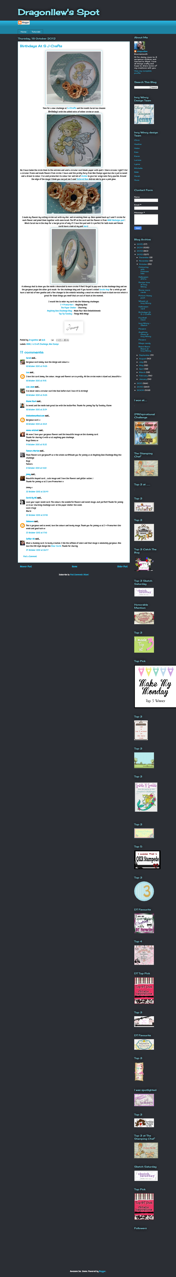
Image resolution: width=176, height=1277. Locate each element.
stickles (84, 176)
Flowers (142, 329)
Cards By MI (31, 497)
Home (23, 32)
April (141, 369)
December (144, 257)
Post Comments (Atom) (79, 574)
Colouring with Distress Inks (144, 270)
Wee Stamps (54, 344)
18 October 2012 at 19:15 (36, 380)
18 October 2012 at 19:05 (36, 366)
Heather (138, 144)
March (142, 372)
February (143, 376)
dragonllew (142, 51)
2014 (140, 247)
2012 (140, 254)
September (144, 355)
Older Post (122, 566)
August (143, 359)
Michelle (138, 168)
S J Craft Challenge (40, 344)
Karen (137, 156)
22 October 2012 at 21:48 (37, 515)
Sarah (28, 358)
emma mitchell (32, 430)
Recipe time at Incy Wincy (144, 284)
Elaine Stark (31, 401)
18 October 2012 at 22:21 (36, 424)
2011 (140, 383)
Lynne (137, 164)
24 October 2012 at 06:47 (37, 550)
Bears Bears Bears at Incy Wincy (145, 348)
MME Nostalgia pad (115, 220)
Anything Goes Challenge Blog (59, 310)
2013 (140, 251)
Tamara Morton (32, 450)
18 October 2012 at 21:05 (36, 395)
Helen (137, 148)
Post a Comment (30, 556)
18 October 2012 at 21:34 (36, 409)
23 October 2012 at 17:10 (36, 532)
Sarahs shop (104, 289)
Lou (27, 372)
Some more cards (144, 291)
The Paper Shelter (68, 307)
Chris (137, 140)
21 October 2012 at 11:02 (36, 468)
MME (28, 344)
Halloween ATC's (143, 278)
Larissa (137, 160)
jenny (28, 474)
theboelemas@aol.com (35, 415)
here (86, 226)
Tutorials (36, 32)
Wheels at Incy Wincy (145, 302)
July (141, 362)
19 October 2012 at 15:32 (36, 444)
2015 (140, 244)
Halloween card (143, 308)
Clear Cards (56, 546)
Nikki (136, 172)
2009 (141, 390)
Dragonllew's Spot (58, 12)
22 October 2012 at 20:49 (37, 491)
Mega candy (144, 343)
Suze (136, 180)
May (141, 365)
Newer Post (26, 566)
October (143, 264)
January (143, 379)
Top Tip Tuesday (65, 313)
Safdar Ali (30, 538)
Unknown (30, 521)
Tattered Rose (82, 179)
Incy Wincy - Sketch (144, 324)
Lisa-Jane (30, 386)
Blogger (102, 1271)
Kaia (136, 152)
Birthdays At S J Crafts (145, 313)
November (144, 261)
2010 (140, 387)
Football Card (143, 319)
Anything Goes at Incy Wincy (145, 334)
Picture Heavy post (145, 296)
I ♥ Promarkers (67, 304)
